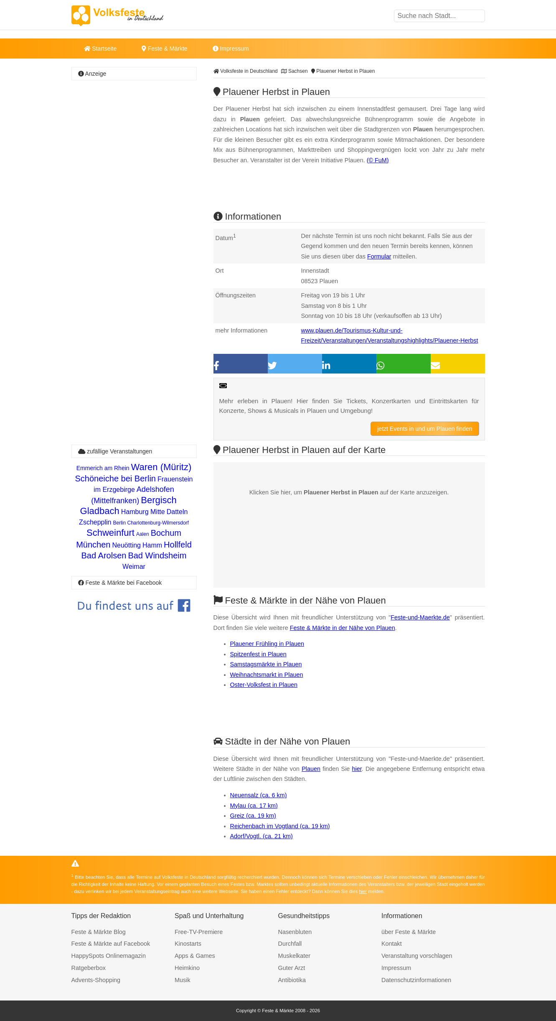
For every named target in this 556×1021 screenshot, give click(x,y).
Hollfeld (178, 544)
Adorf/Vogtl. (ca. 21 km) (261, 836)
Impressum (231, 48)
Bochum (166, 532)
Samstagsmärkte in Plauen (266, 664)
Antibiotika (292, 980)
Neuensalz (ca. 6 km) (258, 795)
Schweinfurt (110, 532)
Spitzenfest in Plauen (258, 654)
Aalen (142, 534)
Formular (379, 256)
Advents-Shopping (96, 980)
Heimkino (187, 968)
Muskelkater (294, 955)
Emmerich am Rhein (102, 468)
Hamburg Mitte (143, 511)
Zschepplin (95, 522)
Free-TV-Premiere (199, 932)
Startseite (100, 48)
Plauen (311, 768)
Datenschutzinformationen (416, 980)
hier (357, 768)
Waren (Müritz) (161, 467)
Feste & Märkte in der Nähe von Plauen (342, 627)
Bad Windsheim (157, 555)
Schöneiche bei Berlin (115, 478)
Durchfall (290, 943)
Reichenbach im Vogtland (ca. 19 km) (280, 826)
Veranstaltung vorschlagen (416, 955)
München (93, 544)
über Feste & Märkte (408, 932)
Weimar (133, 566)
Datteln (177, 511)
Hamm (152, 545)
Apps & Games (195, 955)
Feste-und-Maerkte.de (420, 617)
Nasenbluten (295, 932)
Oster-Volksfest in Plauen (264, 684)
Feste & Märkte (164, 48)
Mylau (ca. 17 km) (254, 805)
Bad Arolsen (104, 555)
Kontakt (391, 943)
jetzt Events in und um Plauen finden (424, 428)
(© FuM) (378, 160)
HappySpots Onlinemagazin (108, 955)
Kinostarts (188, 943)
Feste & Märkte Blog (98, 932)
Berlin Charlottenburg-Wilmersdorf (150, 523)
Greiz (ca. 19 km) (253, 815)
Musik (182, 980)
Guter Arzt (291, 968)
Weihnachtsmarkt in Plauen (266, 674)
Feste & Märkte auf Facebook (110, 943)
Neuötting (126, 545)
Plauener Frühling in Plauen (267, 643)
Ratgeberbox (88, 968)
